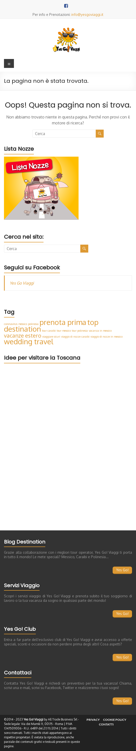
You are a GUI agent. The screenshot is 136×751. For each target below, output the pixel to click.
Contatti (106, 724)
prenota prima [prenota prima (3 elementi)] (63, 322)
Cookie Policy (114, 720)
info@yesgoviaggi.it (87, 14)
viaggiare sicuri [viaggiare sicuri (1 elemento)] (51, 336)
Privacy (93, 720)
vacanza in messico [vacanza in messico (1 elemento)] (100, 330)
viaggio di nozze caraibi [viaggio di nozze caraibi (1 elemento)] (75, 336)
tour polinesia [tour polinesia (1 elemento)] (80, 330)
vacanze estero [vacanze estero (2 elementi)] (22, 335)
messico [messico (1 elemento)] (22, 324)
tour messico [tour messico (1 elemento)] (64, 330)
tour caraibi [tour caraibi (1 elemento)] (49, 330)
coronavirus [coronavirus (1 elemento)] (10, 324)
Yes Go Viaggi (22, 283)
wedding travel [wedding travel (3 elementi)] (28, 341)
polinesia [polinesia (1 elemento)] (33, 324)
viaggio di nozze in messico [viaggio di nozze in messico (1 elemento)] (107, 336)
